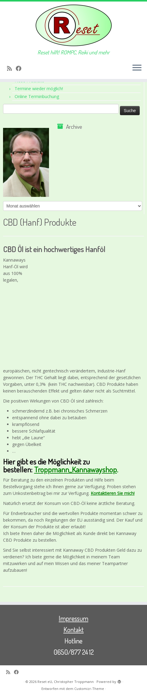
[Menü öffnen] (137, 68)
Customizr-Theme (89, 688)
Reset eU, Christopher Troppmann (65, 681)
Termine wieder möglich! (39, 88)
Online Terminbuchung (37, 96)
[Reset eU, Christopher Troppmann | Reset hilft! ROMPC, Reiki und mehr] (73, 25)
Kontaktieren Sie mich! (113, 493)
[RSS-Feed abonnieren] (11, 68)
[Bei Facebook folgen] (20, 68)
